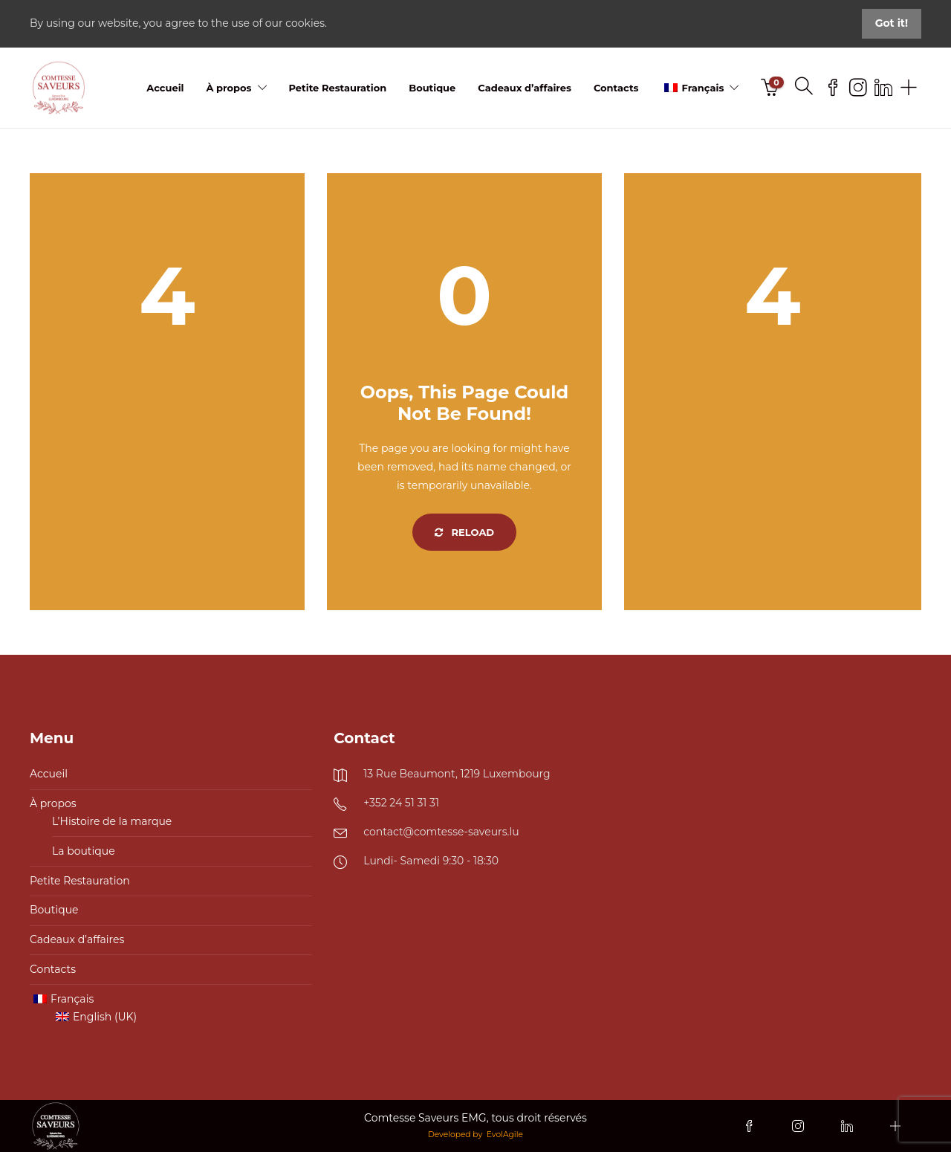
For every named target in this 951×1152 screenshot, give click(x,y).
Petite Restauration (338, 88)
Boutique (432, 88)
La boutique (83, 851)
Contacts (616, 88)
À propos (228, 88)
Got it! (891, 23)
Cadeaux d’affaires (524, 88)
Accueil (165, 88)
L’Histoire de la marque (112, 821)
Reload (464, 532)
